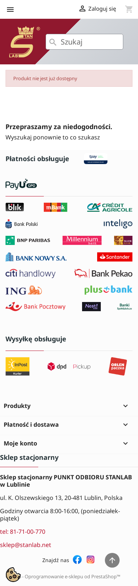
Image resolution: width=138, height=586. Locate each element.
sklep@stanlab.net (25, 545)
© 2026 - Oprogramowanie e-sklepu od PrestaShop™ (63, 576)
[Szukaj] (84, 42)
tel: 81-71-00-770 (22, 532)
